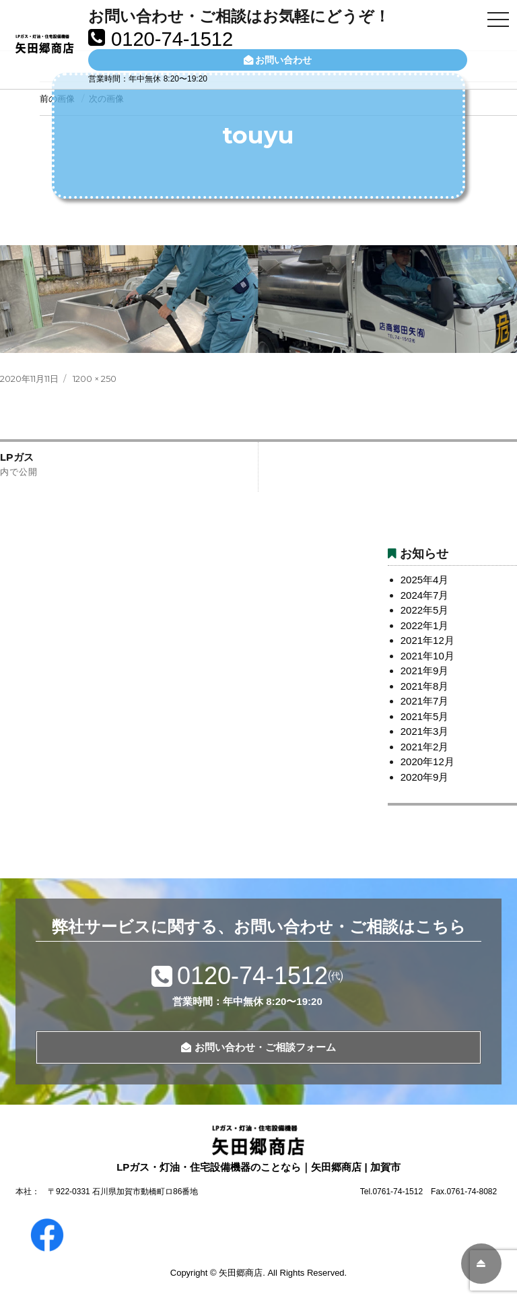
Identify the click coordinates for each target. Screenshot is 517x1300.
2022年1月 (425, 625)
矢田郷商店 (241, 1273)
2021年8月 (425, 686)
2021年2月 (425, 746)
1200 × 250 (94, 378)
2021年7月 (425, 701)
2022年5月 (425, 610)
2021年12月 (427, 640)
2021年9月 (425, 670)
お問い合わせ (278, 60)
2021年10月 (427, 655)
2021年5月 (425, 716)
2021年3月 (425, 731)
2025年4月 (425, 579)
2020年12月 (427, 761)
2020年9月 (425, 777)
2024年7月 (425, 595)
